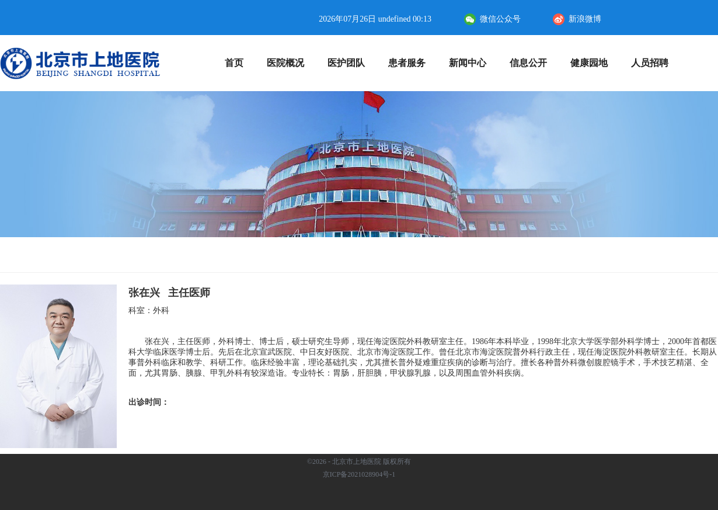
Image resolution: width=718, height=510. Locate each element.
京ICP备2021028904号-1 (359, 474)
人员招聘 (649, 63)
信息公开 (533, 63)
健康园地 (594, 63)
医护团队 (351, 63)
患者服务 (411, 63)
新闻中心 (472, 63)
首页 (234, 63)
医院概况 (290, 63)
